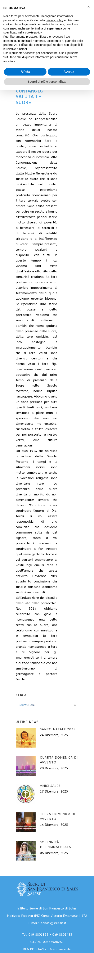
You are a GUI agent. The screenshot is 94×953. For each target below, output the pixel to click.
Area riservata (60, 949)
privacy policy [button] (54, 20)
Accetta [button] (68, 71)
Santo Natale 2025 (58, 729)
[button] (88, 6)
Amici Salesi (51, 786)
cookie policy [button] (33, 32)
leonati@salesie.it (53, 923)
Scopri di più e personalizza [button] (47, 81)
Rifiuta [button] (25, 71)
